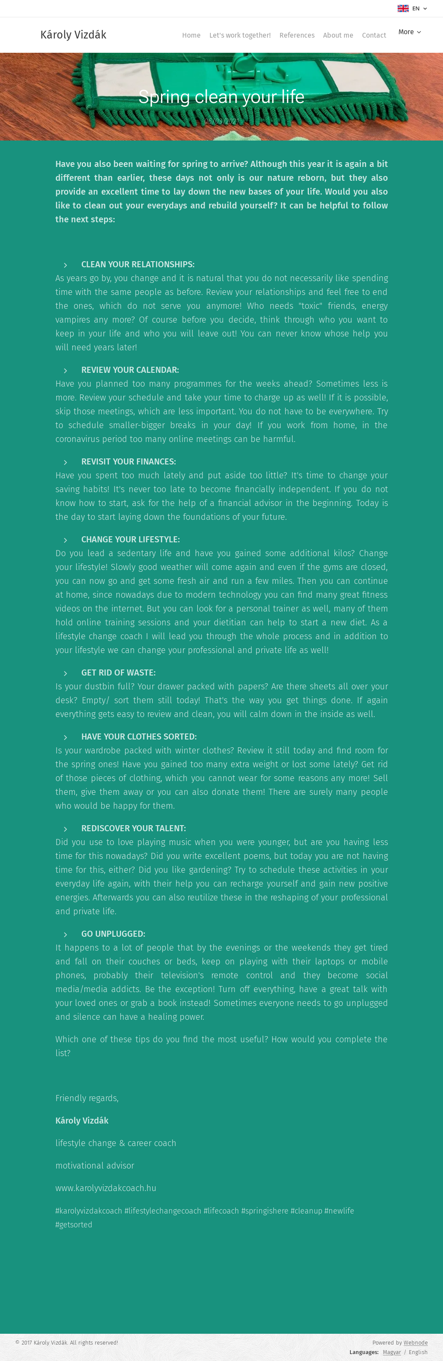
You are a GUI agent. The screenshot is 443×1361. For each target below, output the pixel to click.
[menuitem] (160, 35)
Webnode (416, 1342)
